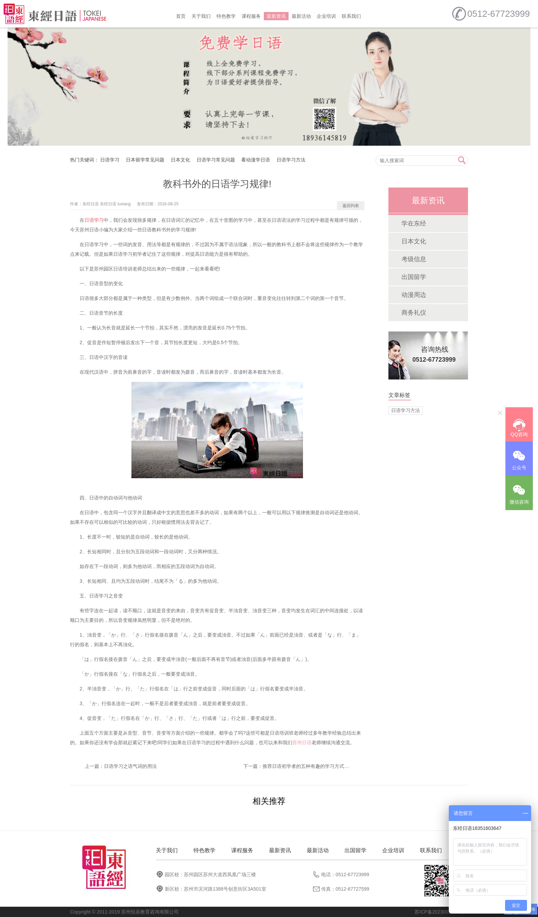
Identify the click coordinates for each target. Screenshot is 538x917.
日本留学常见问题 (145, 159)
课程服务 (251, 16)
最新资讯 (276, 16)
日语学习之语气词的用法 (130, 766)
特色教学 (226, 16)
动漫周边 (413, 294)
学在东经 (413, 223)
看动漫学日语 (255, 159)
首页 (181, 16)
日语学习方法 (291, 159)
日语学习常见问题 (216, 159)
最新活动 (301, 16)
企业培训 (326, 16)
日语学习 (109, 159)
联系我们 (351, 16)
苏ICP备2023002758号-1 (441, 912)
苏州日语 (302, 742)
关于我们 (201, 16)
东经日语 (90, 204)
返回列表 (350, 205)
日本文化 (180, 159)
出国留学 (413, 277)
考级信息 (413, 259)
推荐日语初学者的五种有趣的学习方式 (303, 766)
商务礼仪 (413, 312)
